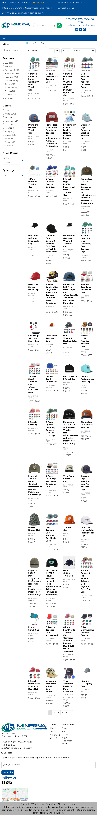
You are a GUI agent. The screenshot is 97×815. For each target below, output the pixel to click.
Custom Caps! (31, 8)
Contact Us (26, 2)
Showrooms (66, 725)
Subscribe (8, 772)
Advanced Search (54, 736)
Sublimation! (46, 8)
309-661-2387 (74, 19)
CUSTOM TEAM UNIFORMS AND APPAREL (23, 13)
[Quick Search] (45, 25)
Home (5, 2)
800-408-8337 (25, 742)
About (53, 728)
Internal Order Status (12, 8)
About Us (14, 2)
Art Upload (65, 733)
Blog (64, 728)
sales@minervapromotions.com (80, 25)
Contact (54, 731)
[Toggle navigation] (3, 38)
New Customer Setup (66, 741)
